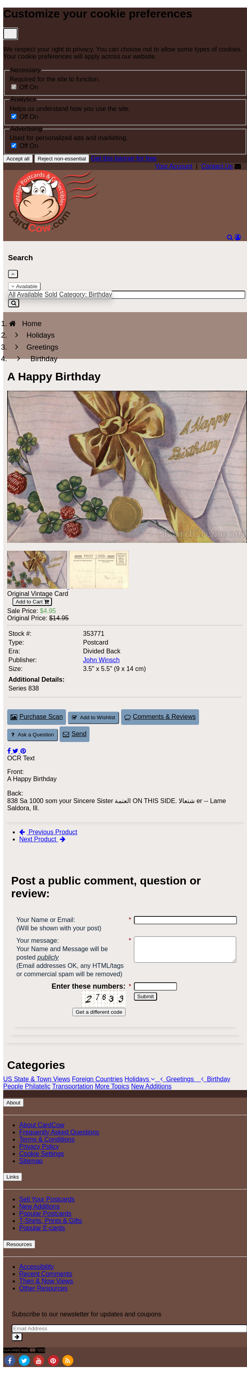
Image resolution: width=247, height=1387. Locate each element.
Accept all (18, 159)
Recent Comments (45, 1290)
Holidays (141, 1095)
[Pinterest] (53, 1376)
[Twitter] (24, 1376)
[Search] (230, 237)
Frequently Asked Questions (59, 1149)
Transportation (72, 1103)
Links (12, 1194)
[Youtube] (38, 1376)
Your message (36, 940)
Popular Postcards (45, 1230)
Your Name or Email (45, 919)
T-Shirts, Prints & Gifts (50, 1237)
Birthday (212, 1095)
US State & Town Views (36, 1095)
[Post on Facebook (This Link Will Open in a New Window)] (9, 751)
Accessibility (36, 1283)
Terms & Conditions (47, 1156)
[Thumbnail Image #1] (38, 586)
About (13, 1119)
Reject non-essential (62, 159)
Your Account (174, 166)
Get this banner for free (124, 158)
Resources (19, 1261)
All (12, 294)
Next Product (42, 839)
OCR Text (21, 758)
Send (74, 733)
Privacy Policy (39, 1163)
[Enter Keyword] (126, 295)
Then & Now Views (46, 1297)
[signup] (17, 1353)
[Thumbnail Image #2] (99, 586)
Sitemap (31, 1177)
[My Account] (238, 237)
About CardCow (41, 1141)
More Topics (112, 1103)
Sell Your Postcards (47, 1216)
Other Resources (43, 1305)
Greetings (176, 1095)
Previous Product (48, 832)
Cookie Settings (41, 1170)
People (13, 1103)
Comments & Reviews (160, 716)
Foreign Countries (97, 1095)
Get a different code (94, 1029)
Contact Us (217, 166)
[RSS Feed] (68, 1376)
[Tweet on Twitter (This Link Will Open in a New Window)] (16, 751)
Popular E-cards (42, 1244)
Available (24, 286)
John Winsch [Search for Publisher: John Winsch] (101, 660)
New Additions (151, 1103)
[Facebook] (9, 1376)
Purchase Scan (36, 716)
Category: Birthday (85, 294)
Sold (50, 294)
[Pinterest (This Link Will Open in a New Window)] (23, 751)
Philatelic (37, 1103)
